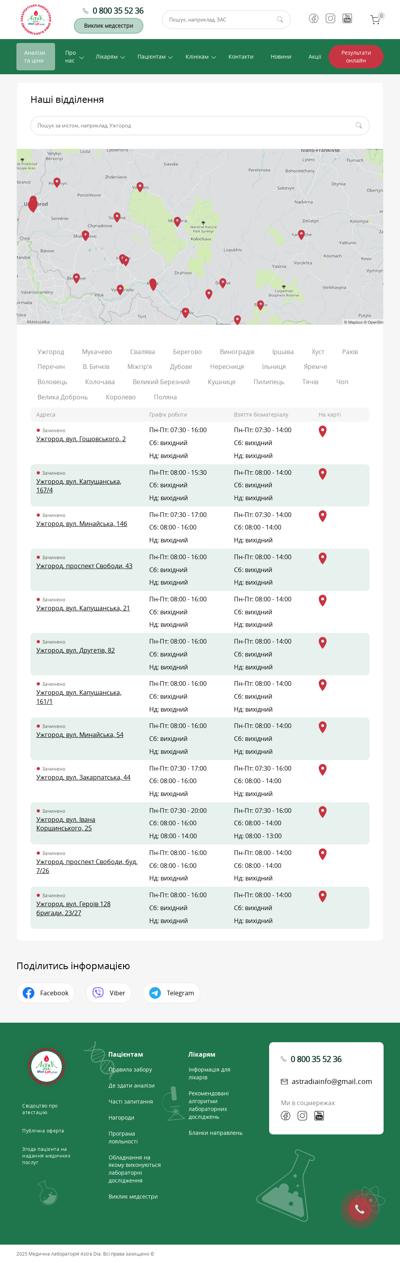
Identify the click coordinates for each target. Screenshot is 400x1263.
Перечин (51, 366)
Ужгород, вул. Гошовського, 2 (81, 439)
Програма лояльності (123, 1137)
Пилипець (269, 381)
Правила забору (130, 1069)
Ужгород (51, 351)
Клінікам (197, 56)
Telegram (180, 993)
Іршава (283, 351)
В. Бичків (96, 366)
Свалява (142, 351)
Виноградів (237, 351)
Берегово (187, 351)
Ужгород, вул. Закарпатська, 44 (83, 777)
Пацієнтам (152, 56)
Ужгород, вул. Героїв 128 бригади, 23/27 (73, 908)
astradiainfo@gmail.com (332, 1081)
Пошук (280, 19)
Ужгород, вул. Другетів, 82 (75, 650)
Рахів (350, 351)
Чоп (342, 381)
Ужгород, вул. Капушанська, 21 (83, 608)
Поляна (165, 397)
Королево (121, 397)
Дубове (181, 366)
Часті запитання (131, 1101)
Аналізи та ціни (34, 56)
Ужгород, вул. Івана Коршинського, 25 (65, 824)
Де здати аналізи (132, 1085)
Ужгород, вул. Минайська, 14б (81, 523)
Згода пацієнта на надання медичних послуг (46, 1155)
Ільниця (274, 366)
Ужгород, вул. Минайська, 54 (79, 734)
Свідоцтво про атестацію (40, 1108)
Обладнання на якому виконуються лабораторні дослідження (135, 1169)
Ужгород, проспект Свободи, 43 (84, 566)
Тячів (310, 381)
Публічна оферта (43, 1130)
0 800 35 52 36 (118, 10)
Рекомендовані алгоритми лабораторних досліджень (209, 1104)
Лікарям (107, 56)
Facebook (54, 993)
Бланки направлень (216, 1132)
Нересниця (227, 366)
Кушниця (222, 381)
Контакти (241, 56)
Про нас (70, 56)
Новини (281, 56)
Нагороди (121, 1117)
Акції (315, 56)
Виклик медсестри (108, 25)
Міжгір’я (139, 366)
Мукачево (97, 351)
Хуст (318, 351)
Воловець (52, 381)
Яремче (315, 366)
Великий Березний (161, 381)
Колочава (100, 381)
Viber (117, 993)
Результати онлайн (356, 56)
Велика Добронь (63, 397)
